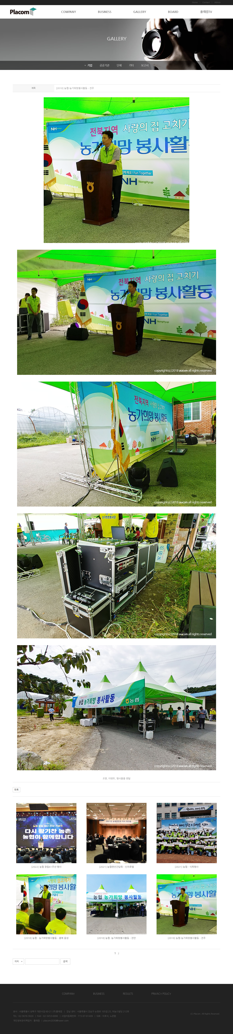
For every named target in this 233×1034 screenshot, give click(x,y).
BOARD (173, 11)
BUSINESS (104, 11)
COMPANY (68, 11)
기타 (131, 65)
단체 (119, 65)
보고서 (145, 65)
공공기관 (104, 65)
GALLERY (139, 11)
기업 (88, 65)
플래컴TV (206, 11)
